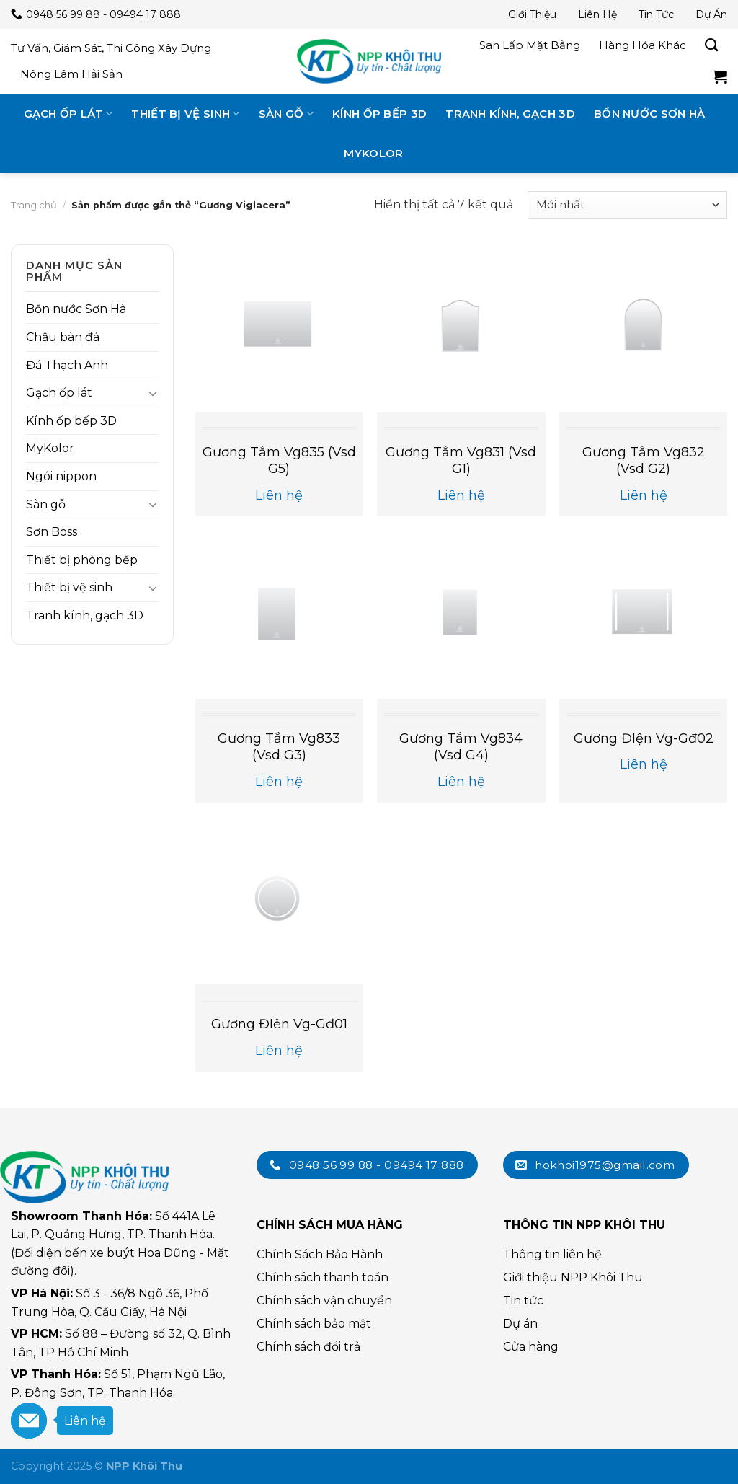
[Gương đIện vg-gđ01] (279, 900)
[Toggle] (153, 393)
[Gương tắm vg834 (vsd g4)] (461, 615)
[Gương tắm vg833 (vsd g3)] (279, 615)
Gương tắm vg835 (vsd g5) (279, 460)
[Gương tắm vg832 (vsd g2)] (643, 328)
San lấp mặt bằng (529, 45)
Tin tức (656, 14)
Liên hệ (597, 14)
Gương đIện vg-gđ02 (643, 738)
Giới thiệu (532, 14)
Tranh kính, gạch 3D (510, 113)
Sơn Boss (51, 532)
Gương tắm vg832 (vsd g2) (643, 460)
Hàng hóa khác (642, 45)
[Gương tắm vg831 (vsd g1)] (461, 328)
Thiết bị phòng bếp (82, 560)
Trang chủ (34, 205)
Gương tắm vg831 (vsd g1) (461, 460)
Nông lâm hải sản (71, 74)
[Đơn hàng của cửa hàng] (627, 205)
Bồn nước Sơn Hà (650, 113)
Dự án (711, 14)
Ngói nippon (61, 476)
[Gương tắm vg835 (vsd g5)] (279, 328)
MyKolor (373, 153)
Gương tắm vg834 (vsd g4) (461, 746)
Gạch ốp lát (68, 113)
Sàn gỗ (286, 113)
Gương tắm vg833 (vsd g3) (279, 746)
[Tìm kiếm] (711, 45)
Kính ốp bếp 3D (379, 113)
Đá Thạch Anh (67, 365)
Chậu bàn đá (62, 337)
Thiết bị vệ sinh (185, 113)
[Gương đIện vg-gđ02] (643, 615)
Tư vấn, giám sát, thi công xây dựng (111, 48)
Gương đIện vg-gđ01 (279, 1024)
